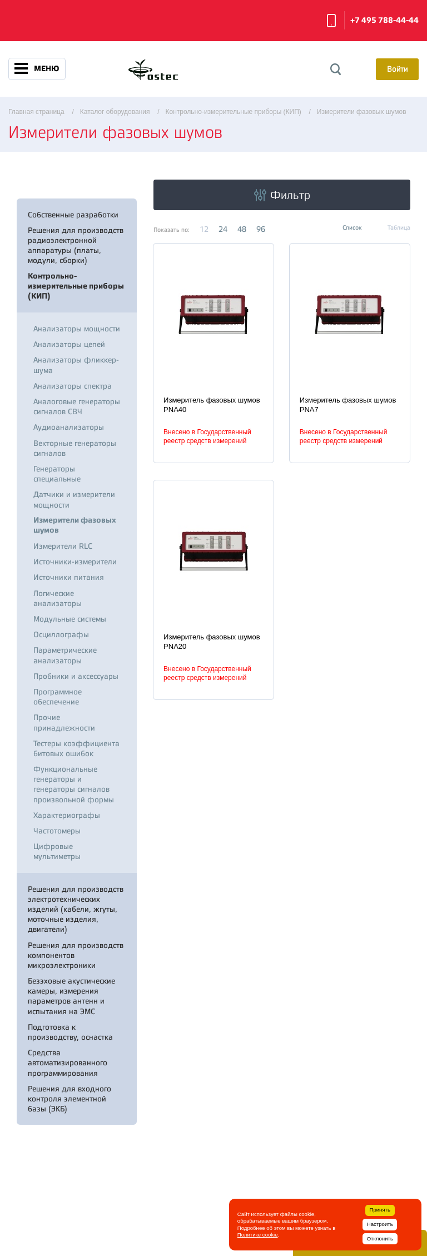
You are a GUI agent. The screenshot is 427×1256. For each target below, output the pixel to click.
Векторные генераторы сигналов (74, 448)
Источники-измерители (75, 561)
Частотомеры (57, 830)
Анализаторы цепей (69, 344)
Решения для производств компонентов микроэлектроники (75, 955)
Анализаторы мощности (76, 328)
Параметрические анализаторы (65, 655)
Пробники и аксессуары (75, 676)
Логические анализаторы (57, 598)
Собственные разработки (73, 214)
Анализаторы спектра (72, 385)
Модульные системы (69, 618)
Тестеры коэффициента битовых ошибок (76, 748)
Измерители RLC (62, 546)
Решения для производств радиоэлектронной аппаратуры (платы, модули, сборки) (75, 245)
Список (352, 227)
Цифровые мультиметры (57, 851)
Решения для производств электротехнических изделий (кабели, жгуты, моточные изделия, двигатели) (75, 909)
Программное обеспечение (57, 696)
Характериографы (66, 815)
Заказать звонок (331, 20)
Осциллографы (61, 634)
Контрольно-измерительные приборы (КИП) (76, 286)
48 (241, 229)
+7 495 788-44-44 (384, 20)
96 (260, 229)
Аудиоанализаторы (68, 427)
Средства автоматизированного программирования (67, 1062)
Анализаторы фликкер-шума (76, 364)
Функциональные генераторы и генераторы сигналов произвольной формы (73, 784)
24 (223, 229)
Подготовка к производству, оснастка (70, 1031)
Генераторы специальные (57, 473)
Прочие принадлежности (64, 722)
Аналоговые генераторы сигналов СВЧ (76, 406)
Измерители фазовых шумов (74, 525)
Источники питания (68, 577)
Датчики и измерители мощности (74, 499)
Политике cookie (257, 1235)
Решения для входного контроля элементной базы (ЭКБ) (69, 1098)
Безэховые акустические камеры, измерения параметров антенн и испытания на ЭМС (71, 996)
